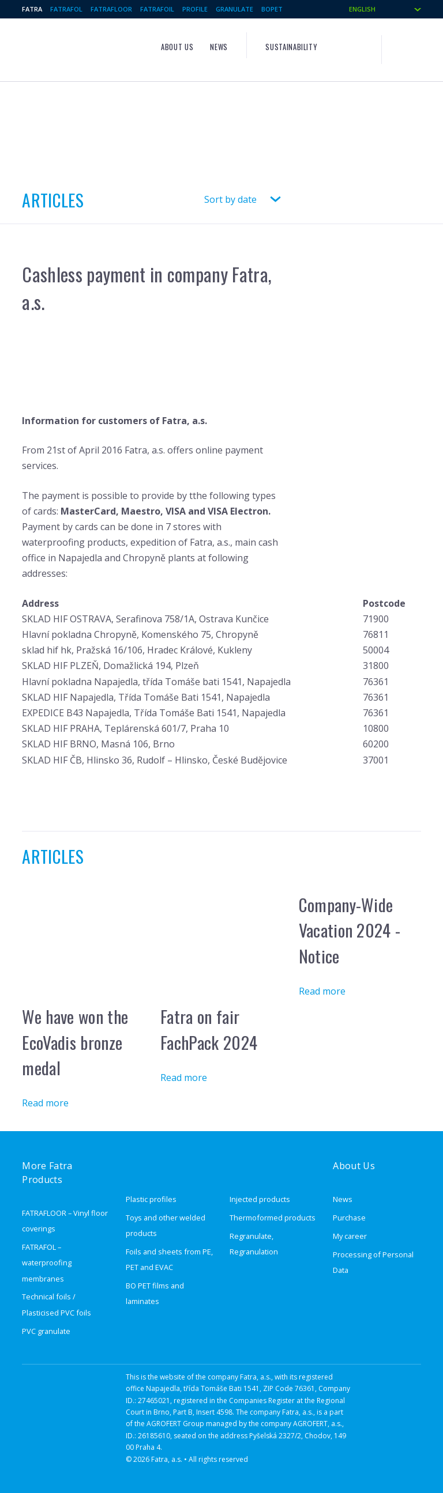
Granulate (234, 9)
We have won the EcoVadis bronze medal (75, 1042)
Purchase (349, 1217)
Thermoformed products (273, 1217)
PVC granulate (46, 1331)
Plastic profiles (151, 1199)
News (219, 46)
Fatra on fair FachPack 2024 (208, 1029)
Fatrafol (66, 9)
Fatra (32, 9)
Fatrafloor (111, 9)
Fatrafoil (157, 9)
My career (350, 1236)
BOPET (272, 9)
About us (177, 46)
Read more (45, 1103)
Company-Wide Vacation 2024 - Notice (350, 930)
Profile (195, 9)
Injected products (260, 1199)
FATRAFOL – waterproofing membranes (47, 1262)
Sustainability (291, 46)
